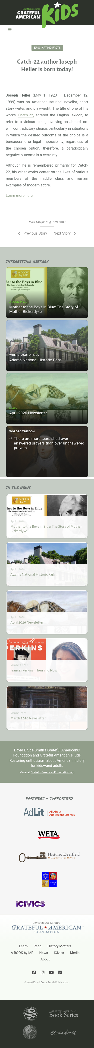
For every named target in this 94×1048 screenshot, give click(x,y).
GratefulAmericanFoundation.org (52, 772)
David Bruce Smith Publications (51, 982)
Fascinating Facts (47, 47)
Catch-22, (26, 115)
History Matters (59, 946)
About (45, 959)
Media (74, 953)
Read (37, 946)
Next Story (65, 233)
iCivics (59, 953)
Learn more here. (20, 195)
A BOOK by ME (22, 953)
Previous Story (32, 233)
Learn (23, 946)
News (43, 953)
